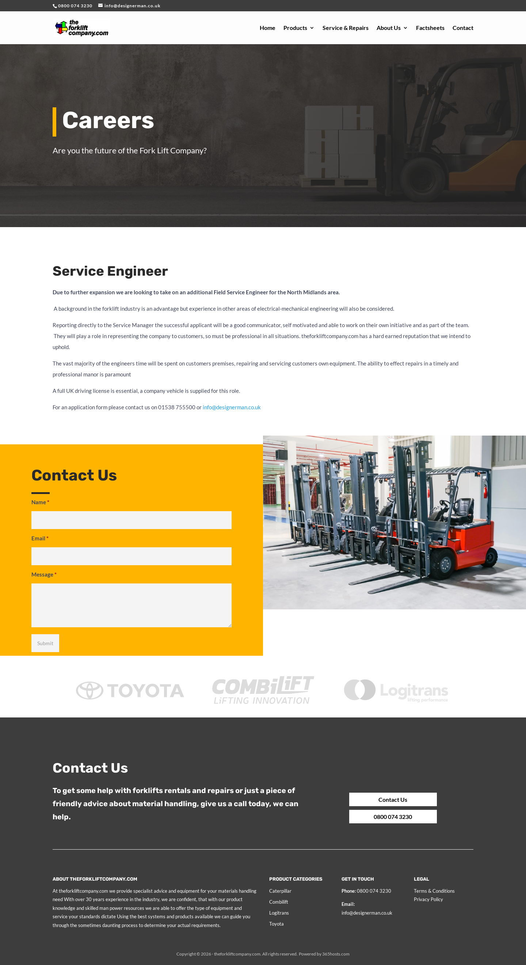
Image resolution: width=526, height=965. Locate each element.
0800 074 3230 (370, 813)
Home (267, 28)
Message (44, 574)
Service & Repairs (346, 28)
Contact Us (370, 799)
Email (40, 538)
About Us (389, 28)
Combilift (278, 902)
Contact (463, 28)
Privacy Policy (428, 899)
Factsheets (430, 28)
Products (295, 28)
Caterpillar (280, 891)
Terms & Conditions (434, 891)
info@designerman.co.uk (367, 913)
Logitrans (279, 913)
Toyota (276, 924)
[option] (130, 701)
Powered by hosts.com (324, 954)
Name (40, 502)
